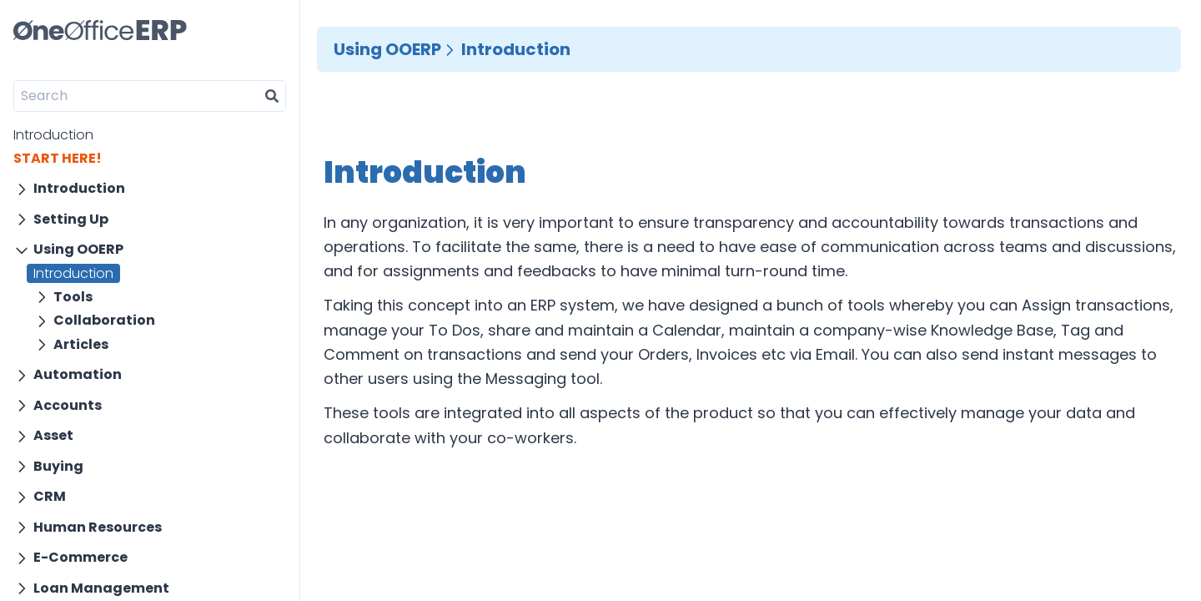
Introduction (53, 134)
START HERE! (57, 158)
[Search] (136, 96)
